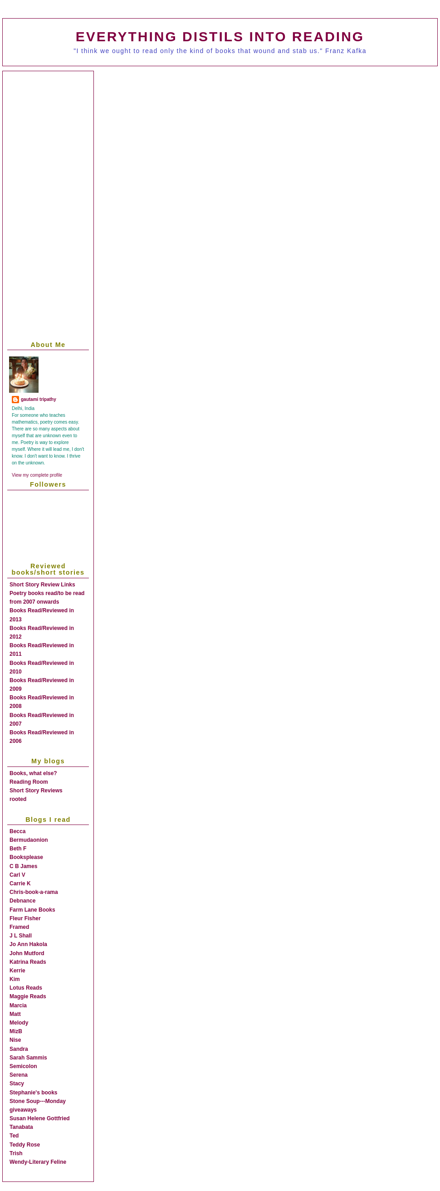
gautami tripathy (38, 399)
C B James (23, 866)
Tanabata (21, 1127)
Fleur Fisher (25, 918)
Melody (19, 1023)
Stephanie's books (34, 1092)
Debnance (22, 901)
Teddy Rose (25, 1145)
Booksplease (26, 857)
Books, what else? (33, 773)
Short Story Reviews (36, 790)
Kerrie (17, 970)
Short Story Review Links (42, 584)
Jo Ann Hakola (28, 944)
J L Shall (21, 935)
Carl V (17, 875)
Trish (16, 1153)
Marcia (18, 1005)
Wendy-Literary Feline (38, 1162)
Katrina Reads (28, 962)
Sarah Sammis (28, 1057)
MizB (16, 1031)
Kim (15, 979)
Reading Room (29, 782)
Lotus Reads (26, 988)
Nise (15, 1040)
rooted (18, 799)
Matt (15, 1014)
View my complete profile (37, 475)
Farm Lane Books (32, 910)
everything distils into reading (220, 36)
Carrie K (20, 883)
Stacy (17, 1083)
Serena (19, 1075)
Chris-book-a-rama (34, 892)
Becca (17, 831)
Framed (19, 927)
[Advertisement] (142, 143)
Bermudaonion (29, 840)
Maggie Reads (28, 996)
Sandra (19, 1049)
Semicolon (23, 1066)
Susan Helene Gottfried (40, 1118)
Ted (14, 1135)
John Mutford (27, 953)
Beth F (18, 848)
